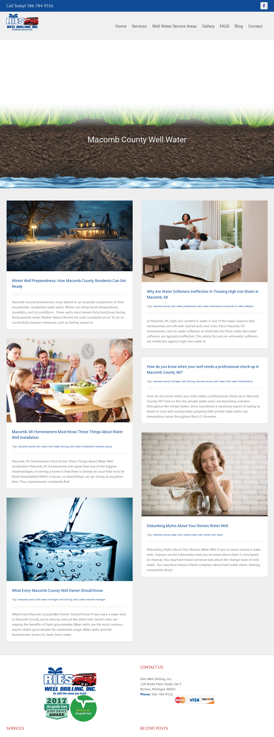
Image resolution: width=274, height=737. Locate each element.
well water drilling (58, 446)
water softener (246, 306)
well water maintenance (239, 381)
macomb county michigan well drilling (174, 381)
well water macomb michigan (89, 599)
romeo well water (213, 534)
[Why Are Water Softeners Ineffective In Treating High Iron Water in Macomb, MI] (205, 241)
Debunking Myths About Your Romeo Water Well (187, 526)
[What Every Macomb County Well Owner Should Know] (70, 539)
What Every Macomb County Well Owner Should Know (57, 590)
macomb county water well (167, 534)
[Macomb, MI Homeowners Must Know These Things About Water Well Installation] (70, 380)
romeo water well (193, 534)
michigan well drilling (60, 599)
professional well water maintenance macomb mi (210, 306)
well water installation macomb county (91, 446)
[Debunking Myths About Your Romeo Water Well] (205, 474)
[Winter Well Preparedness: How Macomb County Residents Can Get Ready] (70, 236)
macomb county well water (167, 306)
